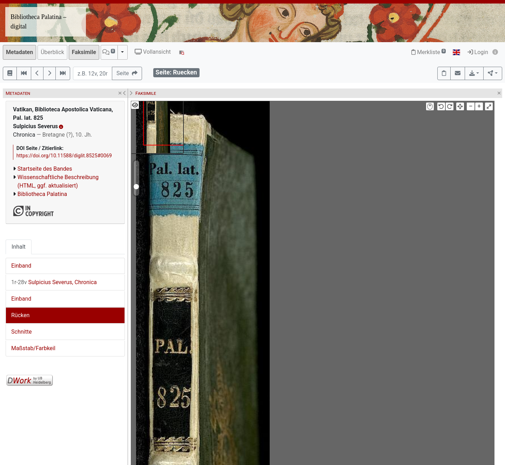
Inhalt (19, 246)
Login (477, 52)
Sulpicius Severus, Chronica (54, 282)
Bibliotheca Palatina (42, 194)
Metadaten (19, 52)
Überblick (52, 52)
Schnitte (21, 331)
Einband (21, 265)
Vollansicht (153, 51)
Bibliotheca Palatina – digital (38, 21)
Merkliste (428, 52)
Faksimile (84, 52)
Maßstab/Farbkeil (33, 348)
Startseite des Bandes (45, 168)
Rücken (20, 315)
